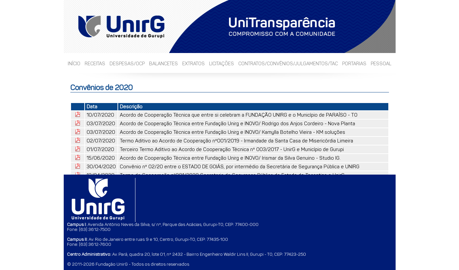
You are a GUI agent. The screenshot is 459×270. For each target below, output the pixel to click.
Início (74, 64)
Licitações (221, 64)
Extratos (193, 64)
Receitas (95, 64)
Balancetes (163, 64)
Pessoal (381, 64)
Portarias (354, 64)
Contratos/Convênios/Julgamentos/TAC (288, 64)
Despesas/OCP (127, 64)
